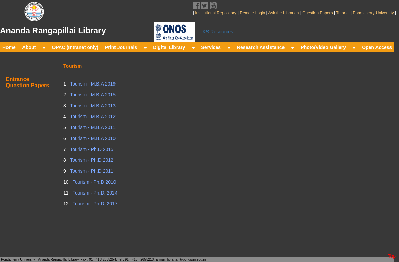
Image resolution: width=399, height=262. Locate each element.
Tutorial (342, 13)
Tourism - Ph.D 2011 (91, 171)
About (33, 47)
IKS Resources (217, 31)
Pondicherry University (373, 13)
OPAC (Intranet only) (75, 47)
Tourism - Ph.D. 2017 (94, 203)
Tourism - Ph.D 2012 (91, 160)
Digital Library (174, 47)
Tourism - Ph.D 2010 (93, 182)
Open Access (377, 47)
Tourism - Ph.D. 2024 (94, 193)
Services (215, 47)
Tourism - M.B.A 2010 (92, 138)
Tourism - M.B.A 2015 (92, 94)
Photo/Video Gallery (328, 47)
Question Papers (317, 13)
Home (9, 47)
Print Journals (126, 47)
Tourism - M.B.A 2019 (92, 84)
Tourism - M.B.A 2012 (92, 116)
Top (392, 256)
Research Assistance (265, 47)
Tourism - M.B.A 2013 (92, 105)
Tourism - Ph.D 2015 (91, 149)
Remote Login (252, 13)
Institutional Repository (215, 13)
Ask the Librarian (283, 13)
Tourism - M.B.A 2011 (92, 127)
